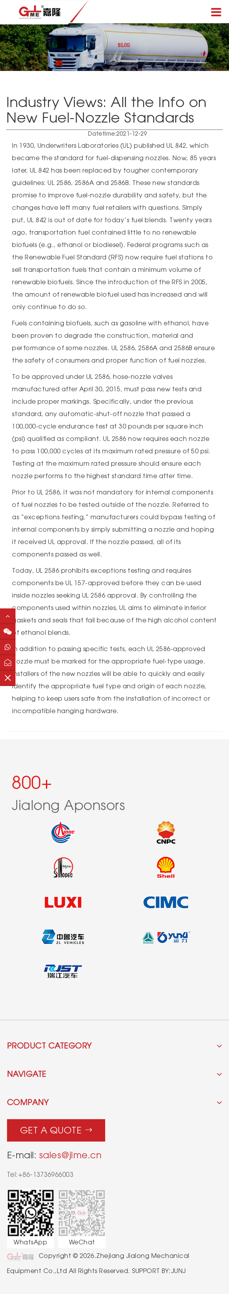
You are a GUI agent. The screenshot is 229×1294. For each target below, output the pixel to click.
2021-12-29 (117, 134)
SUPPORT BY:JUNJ (159, 1271)
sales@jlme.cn (70, 1155)
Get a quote (56, 1128)
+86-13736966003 (45, 1174)
